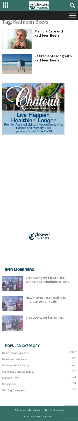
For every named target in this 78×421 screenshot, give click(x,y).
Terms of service (54, 410)
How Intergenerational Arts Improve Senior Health (46, 299)
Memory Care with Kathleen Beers (49, 33)
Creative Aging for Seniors (45, 317)
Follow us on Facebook (27, 410)
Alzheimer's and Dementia (17, 371)
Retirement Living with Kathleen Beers (53, 58)
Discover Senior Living (15, 365)
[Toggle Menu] (72, 15)
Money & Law (10, 377)
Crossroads (9, 384)
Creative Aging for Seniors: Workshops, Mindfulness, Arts (47, 280)
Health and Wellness (14, 359)
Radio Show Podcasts (15, 353)
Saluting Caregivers (14, 390)
